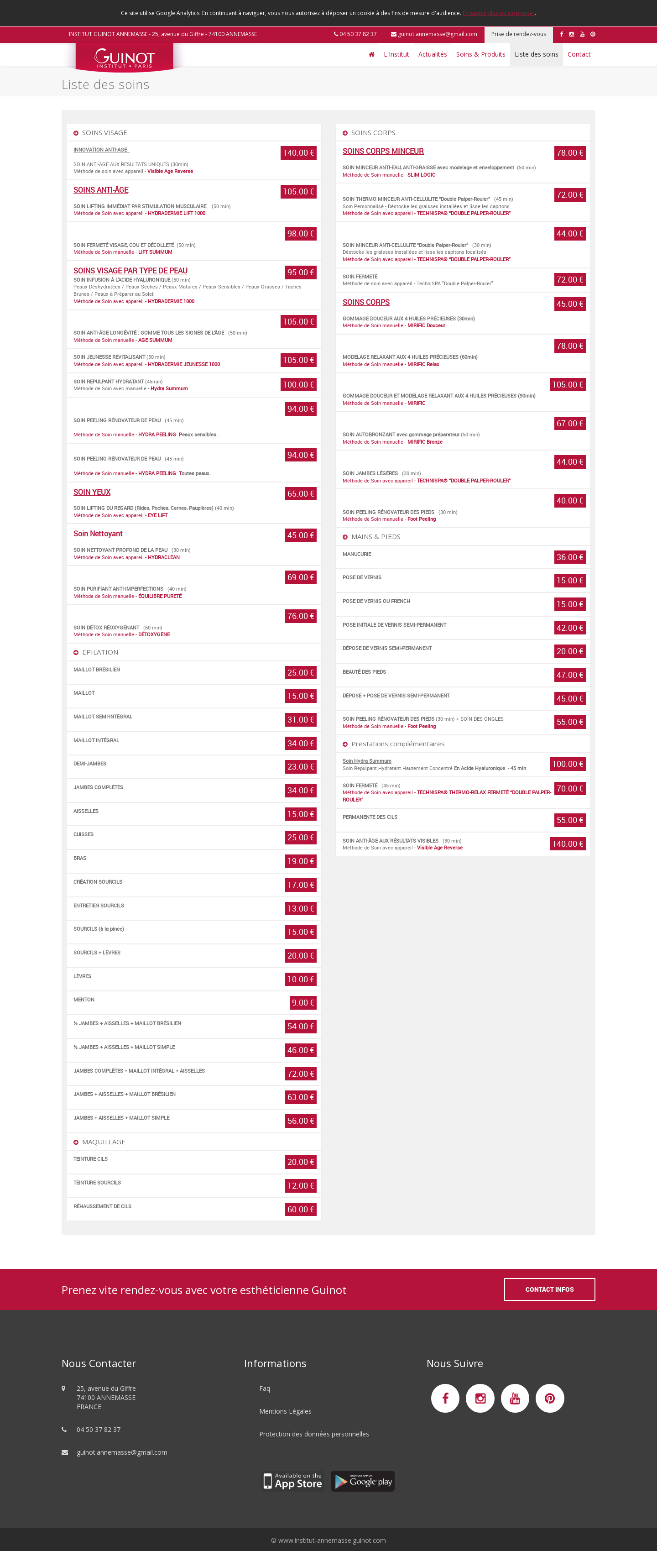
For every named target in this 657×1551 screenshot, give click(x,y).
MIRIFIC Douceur (426, 325)
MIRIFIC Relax (423, 364)
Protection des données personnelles (314, 1434)
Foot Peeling (421, 518)
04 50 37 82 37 (355, 34)
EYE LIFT (157, 515)
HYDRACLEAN (164, 557)
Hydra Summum (169, 388)
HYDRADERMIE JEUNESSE (178, 364)
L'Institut (396, 54)
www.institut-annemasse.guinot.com (332, 1540)
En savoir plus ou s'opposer (499, 13)
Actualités (432, 54)
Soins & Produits (481, 54)
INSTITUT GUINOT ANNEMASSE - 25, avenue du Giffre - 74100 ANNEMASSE (163, 34)
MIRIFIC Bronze (425, 441)
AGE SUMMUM (155, 339)
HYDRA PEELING (157, 434)
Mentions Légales (285, 1411)
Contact (579, 54)
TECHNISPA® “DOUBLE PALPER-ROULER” (464, 213)
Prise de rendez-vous (518, 34)
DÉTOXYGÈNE (154, 634)
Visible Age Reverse (170, 171)
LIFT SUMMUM (155, 251)
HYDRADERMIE (165, 301)
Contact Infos (550, 1289)
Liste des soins (536, 54)
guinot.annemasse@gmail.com (434, 34)
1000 (214, 364)
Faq (264, 1388)
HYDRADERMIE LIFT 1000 (177, 213)
